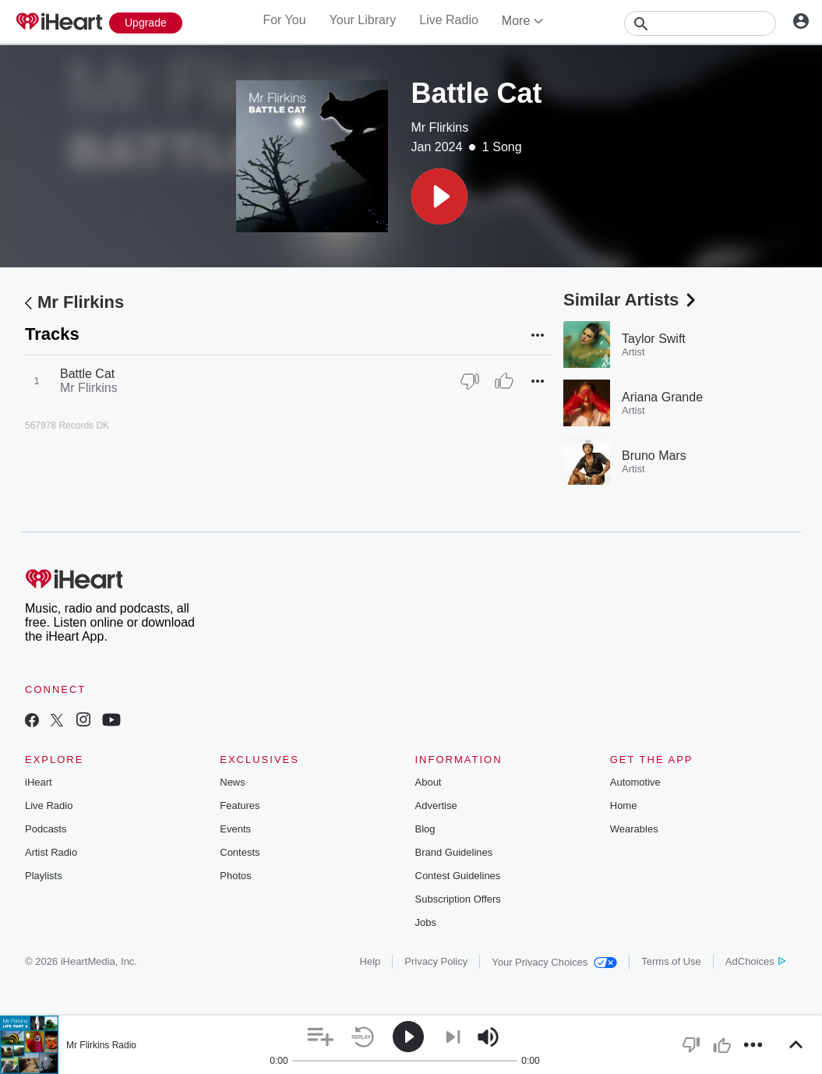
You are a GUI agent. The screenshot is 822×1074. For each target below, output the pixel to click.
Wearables (634, 829)
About (428, 782)
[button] (439, 196)
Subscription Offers (458, 899)
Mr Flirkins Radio (101, 1045)
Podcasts (45, 829)
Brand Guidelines (454, 852)
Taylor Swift (654, 338)
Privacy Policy (435, 961)
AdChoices (755, 961)
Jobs (425, 922)
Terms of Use (671, 961)
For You (284, 19)
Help (370, 961)
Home (623, 805)
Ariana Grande (662, 397)
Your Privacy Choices (554, 962)
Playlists (43, 875)
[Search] (700, 23)
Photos (235, 875)
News (232, 782)
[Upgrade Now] (145, 23)
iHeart (38, 782)
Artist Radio (51, 852)
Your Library (363, 19)
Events (235, 829)
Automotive (635, 782)
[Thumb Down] (470, 381)
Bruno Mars (654, 455)
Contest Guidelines (458, 875)
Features (239, 805)
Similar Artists (631, 299)
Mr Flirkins (440, 127)
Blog (425, 829)
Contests (239, 852)
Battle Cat (87, 373)
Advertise (436, 805)
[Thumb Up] (504, 381)
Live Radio (448, 19)
